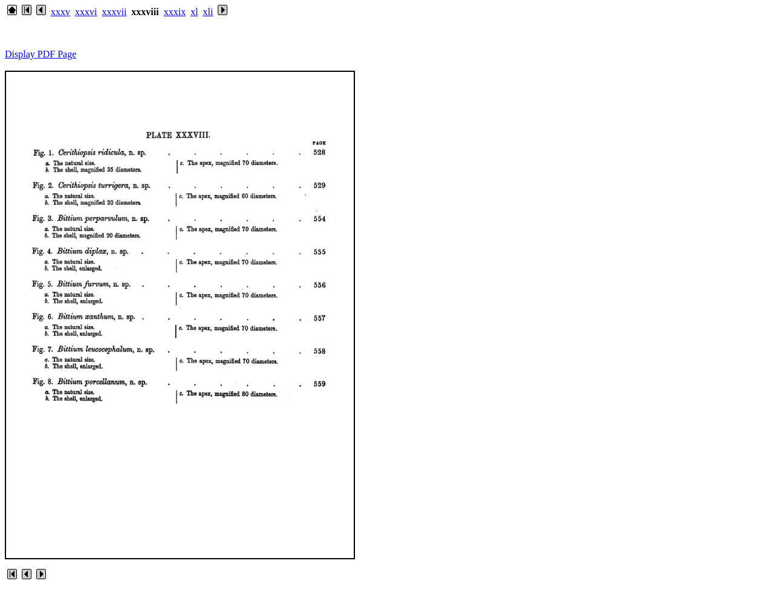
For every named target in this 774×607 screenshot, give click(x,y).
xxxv (60, 12)
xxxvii (114, 12)
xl (194, 12)
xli (208, 12)
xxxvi (86, 12)
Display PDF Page (40, 54)
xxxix (175, 12)
